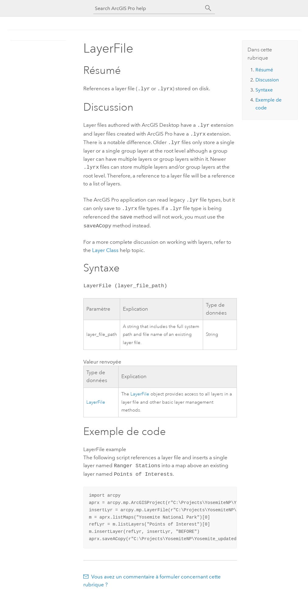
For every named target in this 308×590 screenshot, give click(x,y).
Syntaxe (264, 90)
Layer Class (105, 245)
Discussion (267, 80)
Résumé (264, 70)
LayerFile (95, 397)
